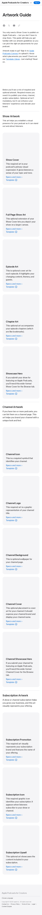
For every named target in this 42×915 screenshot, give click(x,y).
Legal (33, 904)
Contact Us (5, 904)
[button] (4, 25)
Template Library (13, 59)
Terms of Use (26, 904)
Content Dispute (7, 906)
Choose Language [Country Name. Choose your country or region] (7, 898)
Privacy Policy (15, 904)
